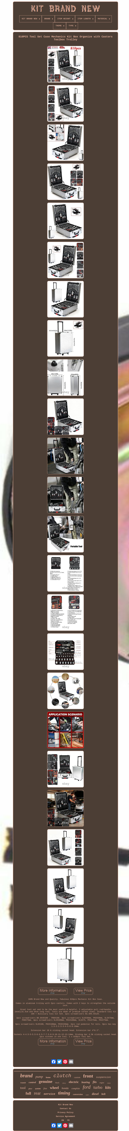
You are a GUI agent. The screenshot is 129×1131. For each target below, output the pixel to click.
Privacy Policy (65, 1112)
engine (102, 1083)
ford (87, 1087)
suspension (103, 1077)
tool (23, 1088)
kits (108, 1087)
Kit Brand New (65, 1105)
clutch (62, 1076)
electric (74, 1082)
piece (30, 1089)
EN (63, 1120)
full (28, 1093)
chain (109, 1083)
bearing (86, 1082)
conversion (78, 1094)
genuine (45, 1081)
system (38, 1088)
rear (37, 1093)
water (87, 1095)
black (57, 1083)
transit (23, 1083)
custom (77, 1077)
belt (103, 1094)
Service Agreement (65, 1116)
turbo (97, 1087)
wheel (54, 1088)
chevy (64, 1083)
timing (64, 1092)
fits (95, 1082)
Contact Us (65, 1109)
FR (68, 1120)
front (88, 1075)
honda (65, 1088)
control (32, 1082)
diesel (95, 1093)
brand (26, 1075)
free (45, 1088)
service (49, 1094)
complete (75, 1088)
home (48, 1077)
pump (39, 1076)
